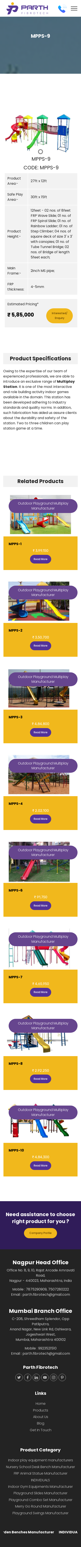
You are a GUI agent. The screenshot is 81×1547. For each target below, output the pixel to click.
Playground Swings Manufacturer (40, 1513)
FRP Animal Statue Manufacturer (40, 1473)
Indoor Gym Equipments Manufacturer (40, 1486)
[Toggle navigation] (74, 8)
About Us (40, 1416)
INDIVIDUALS (40, 1480)
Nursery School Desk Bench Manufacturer (40, 1466)
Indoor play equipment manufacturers (40, 1460)
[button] (8, 134)
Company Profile (40, 1233)
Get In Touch (40, 1430)
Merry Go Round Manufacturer (40, 1506)
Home (41, 1403)
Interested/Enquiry (59, 315)
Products (40, 1410)
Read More (41, 559)
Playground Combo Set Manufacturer (40, 1499)
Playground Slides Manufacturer (40, 1493)
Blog (40, 1423)
